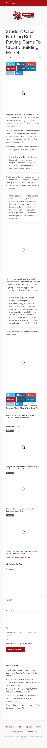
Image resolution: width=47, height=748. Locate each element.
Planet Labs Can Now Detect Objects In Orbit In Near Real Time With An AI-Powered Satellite (22, 698)
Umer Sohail (10, 58)
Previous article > (24, 557)
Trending (10, 727)
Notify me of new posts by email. (19, 643)
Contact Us (31, 732)
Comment (10, 569)
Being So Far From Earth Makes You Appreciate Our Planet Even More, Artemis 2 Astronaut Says (23, 682)
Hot (19, 727)
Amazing (9, 431)
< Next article (11, 557)
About (38, 727)
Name (9, 600)
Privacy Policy (17, 732)
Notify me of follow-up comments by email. (21, 633)
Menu (12, 3)
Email (9, 610)
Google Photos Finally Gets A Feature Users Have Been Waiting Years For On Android (21, 673)
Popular (28, 727)
